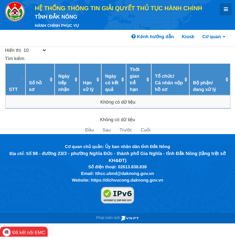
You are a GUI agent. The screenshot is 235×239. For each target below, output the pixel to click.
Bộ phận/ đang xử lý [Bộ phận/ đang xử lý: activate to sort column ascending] (204, 86)
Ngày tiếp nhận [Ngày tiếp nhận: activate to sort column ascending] (64, 82)
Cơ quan (213, 36)
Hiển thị (26, 50)
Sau (107, 129)
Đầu (89, 129)
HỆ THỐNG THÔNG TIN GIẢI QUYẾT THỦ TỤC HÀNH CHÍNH (118, 8)
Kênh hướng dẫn (152, 36)
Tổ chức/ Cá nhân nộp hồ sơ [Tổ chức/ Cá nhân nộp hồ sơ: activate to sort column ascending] (169, 82)
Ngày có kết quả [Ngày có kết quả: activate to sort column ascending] (111, 82)
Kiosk (188, 36)
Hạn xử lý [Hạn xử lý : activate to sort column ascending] (88, 86)
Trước (125, 129)
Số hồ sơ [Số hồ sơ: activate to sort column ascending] (35, 86)
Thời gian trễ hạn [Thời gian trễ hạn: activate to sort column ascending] (135, 79)
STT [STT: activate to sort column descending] (13, 89)
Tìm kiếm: (53, 58)
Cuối (145, 129)
